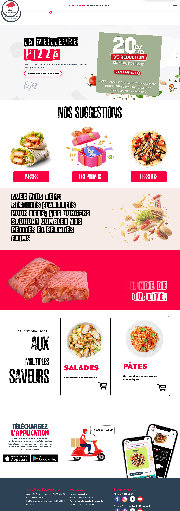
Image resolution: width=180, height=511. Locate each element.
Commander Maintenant (43, 73)
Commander (77, 5)
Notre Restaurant (99, 5)
